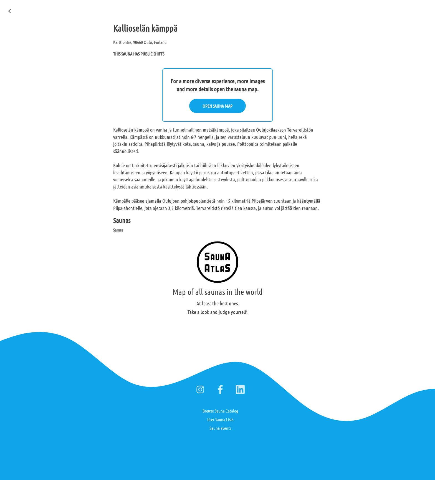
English (369, 8)
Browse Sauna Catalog (220, 410)
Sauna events (220, 428)
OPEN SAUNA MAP (217, 106)
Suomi (387, 8)
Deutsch (405, 8)
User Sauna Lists (220, 419)
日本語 (423, 8)
